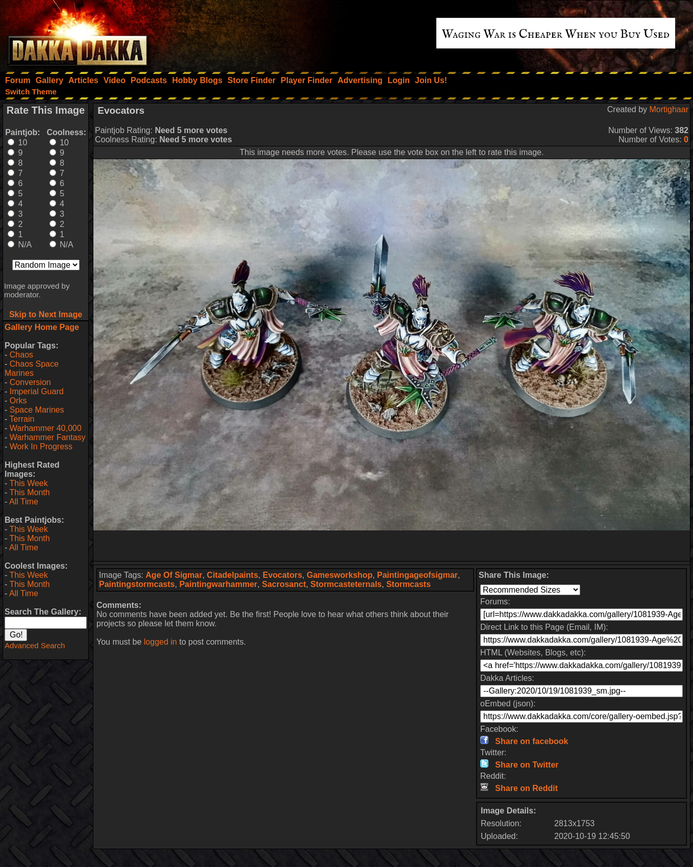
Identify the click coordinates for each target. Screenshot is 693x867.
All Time (23, 501)
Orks (18, 400)
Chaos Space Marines (32, 368)
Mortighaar (669, 109)
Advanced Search (35, 645)
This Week (28, 483)
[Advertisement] (392, 545)
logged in (160, 642)
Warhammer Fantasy (48, 437)
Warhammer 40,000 (46, 428)
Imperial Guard (37, 391)
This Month (29, 492)
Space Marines (37, 409)
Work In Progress (41, 446)
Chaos (21, 354)
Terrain (21, 419)
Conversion (30, 382)
